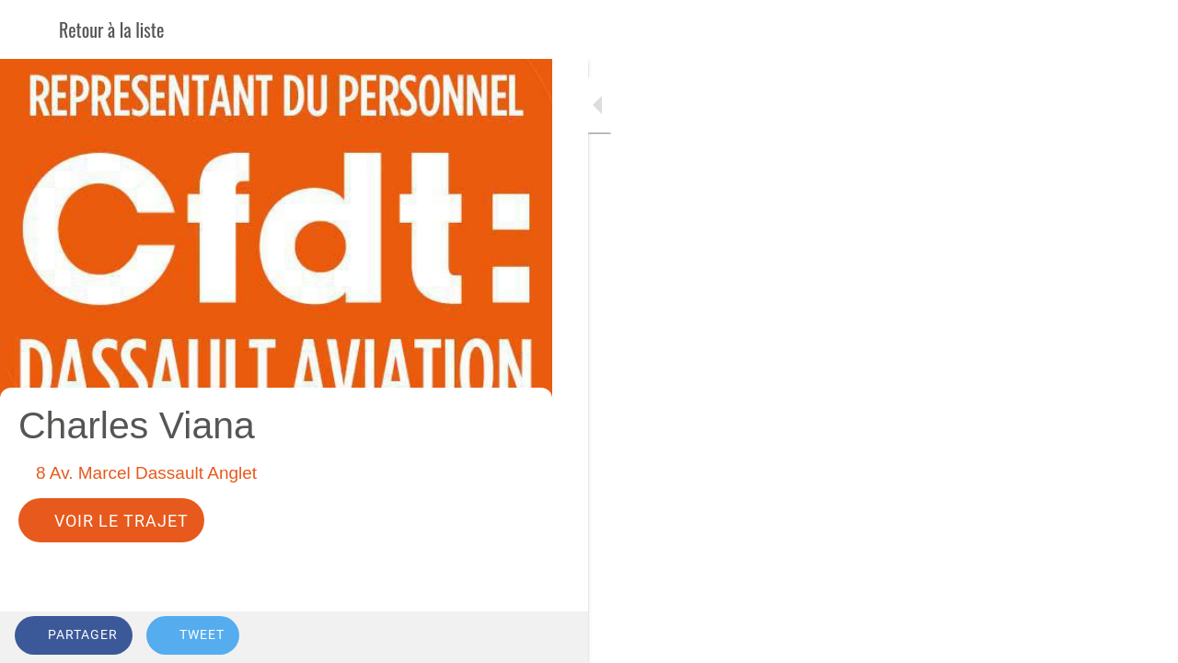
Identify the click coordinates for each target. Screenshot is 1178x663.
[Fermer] (29, 29)
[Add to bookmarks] (471, 637)
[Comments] (515, 637)
